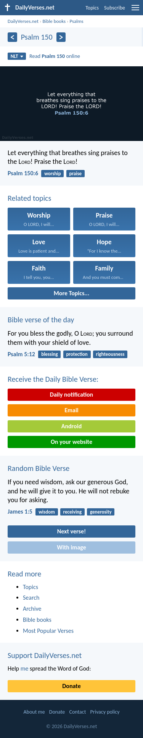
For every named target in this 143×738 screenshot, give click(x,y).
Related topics (29, 198)
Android (71, 426)
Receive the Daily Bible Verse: (53, 379)
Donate (71, 686)
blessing (49, 354)
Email (71, 410)
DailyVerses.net (23, 21)
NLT (17, 56)
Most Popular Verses (48, 630)
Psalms (76, 21)
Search (31, 597)
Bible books (54, 21)
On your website (71, 441)
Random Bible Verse (38, 468)
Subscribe (114, 8)
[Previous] (12, 37)
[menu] (135, 10)
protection (76, 354)
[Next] (61, 37)
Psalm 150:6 (23, 173)
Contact (77, 712)
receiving (72, 512)
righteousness (110, 354)
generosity (101, 512)
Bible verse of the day (41, 319)
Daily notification (71, 394)
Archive (32, 608)
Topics (92, 8)
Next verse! (71, 531)
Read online (54, 56)
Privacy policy (105, 712)
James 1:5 (20, 511)
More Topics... (71, 293)
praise (75, 173)
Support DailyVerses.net (45, 655)
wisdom (47, 512)
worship (52, 173)
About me (34, 712)
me (25, 668)
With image (71, 547)
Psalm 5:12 (21, 354)
